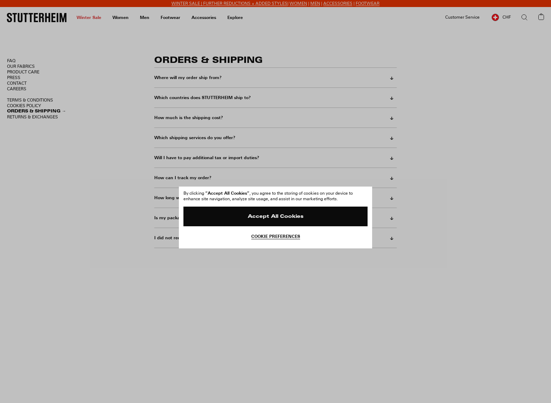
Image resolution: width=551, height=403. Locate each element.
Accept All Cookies (276, 216)
